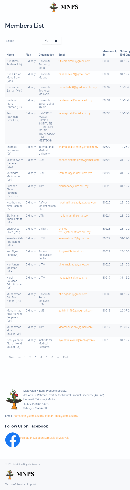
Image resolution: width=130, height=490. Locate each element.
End (65, 357)
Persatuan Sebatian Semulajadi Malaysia (44, 437)
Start (11, 357)
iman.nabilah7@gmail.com (75, 238)
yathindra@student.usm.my (75, 173)
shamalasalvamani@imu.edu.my (78, 146)
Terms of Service (15, 484)
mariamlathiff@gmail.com (74, 215)
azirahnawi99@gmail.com (74, 74)
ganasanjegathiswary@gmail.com (79, 160)
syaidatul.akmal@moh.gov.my (77, 340)
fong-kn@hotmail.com (72, 251)
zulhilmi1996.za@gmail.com (76, 310)
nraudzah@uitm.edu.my (73, 277)
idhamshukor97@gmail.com (76, 327)
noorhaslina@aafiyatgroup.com (77, 202)
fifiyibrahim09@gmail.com (74, 61)
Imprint (31, 484)
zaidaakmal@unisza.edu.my (76, 100)
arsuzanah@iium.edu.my (74, 186)
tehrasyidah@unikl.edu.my (74, 113)
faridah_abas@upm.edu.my (61, 415)
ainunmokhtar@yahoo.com (75, 264)
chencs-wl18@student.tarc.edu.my (75, 230)
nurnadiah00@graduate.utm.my (78, 87)
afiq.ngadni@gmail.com (73, 294)
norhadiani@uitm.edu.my (29, 415)
